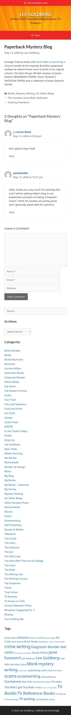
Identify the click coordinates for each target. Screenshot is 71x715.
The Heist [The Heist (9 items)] (56, 681)
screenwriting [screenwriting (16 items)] (28, 676)
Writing (8, 614)
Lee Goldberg (35, 14)
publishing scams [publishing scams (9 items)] (37, 670)
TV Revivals (10, 596)
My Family (10, 489)
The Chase (10, 538)
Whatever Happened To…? (19, 610)
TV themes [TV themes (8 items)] (61, 694)
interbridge (53, 710)
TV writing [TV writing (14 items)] (27, 699)
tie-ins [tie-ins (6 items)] (45, 688)
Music (7, 471)
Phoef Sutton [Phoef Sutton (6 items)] (23, 671)
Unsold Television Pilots (18, 605)
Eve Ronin (10, 386)
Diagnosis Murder (14, 377)
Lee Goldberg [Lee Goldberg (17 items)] (47, 657)
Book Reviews (12, 350)
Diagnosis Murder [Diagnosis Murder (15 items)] (45, 646)
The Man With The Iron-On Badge (23, 560)
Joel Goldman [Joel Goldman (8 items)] (28, 658)
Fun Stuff (9, 413)
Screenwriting (12, 520)
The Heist (9, 543)
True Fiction (11, 592)
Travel (7, 587)
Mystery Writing (25, 93)
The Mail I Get (12, 556)
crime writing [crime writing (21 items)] (17, 646)
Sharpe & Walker (14, 529)
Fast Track (10, 399)
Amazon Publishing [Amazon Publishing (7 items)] (38, 638)
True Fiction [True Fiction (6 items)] (52, 688)
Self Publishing (13, 525)
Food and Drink (13, 408)
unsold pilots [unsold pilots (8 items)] (41, 699)
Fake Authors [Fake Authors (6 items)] (19, 653)
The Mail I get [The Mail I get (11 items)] (13, 687)
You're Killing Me (14, 619)
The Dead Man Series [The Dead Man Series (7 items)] (41, 682)
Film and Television (15, 404)
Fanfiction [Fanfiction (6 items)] (27, 653)
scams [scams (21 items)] (10, 676)
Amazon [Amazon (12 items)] (23, 637)
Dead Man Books (14, 373)
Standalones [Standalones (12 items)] (12, 681)
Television (10, 534)
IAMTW (8, 426)
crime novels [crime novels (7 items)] (59, 641)
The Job (8, 551)
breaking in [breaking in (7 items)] (43, 641)
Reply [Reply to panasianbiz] (11, 212)
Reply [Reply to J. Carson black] (11, 156)
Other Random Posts (16, 502)
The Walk (9, 569)
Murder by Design (14, 467)
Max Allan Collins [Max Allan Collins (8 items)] (18, 664)
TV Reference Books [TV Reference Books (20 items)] (36, 693)
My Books (10, 480)
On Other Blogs (45, 93)
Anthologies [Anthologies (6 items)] (51, 638)
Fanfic (7, 395)
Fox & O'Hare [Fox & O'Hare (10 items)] (40, 652)
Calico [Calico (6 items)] (51, 642)
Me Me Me (10, 458)
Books (11, 93)
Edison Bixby (11, 381)
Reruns (8, 511)
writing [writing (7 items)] (52, 699)
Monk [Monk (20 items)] (32, 663)
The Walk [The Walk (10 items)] (28, 687)
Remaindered (12, 507)
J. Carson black (22, 132)
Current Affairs (12, 368)
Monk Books (11, 462)
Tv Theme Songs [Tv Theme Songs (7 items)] (11, 699)
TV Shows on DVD (14, 601)
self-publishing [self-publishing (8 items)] (48, 676)
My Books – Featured (16, 484)
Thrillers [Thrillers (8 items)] (38, 687)
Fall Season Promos (15, 390)
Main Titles (10, 449)
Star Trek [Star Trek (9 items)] (27, 681)
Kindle (8, 435)
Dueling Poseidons (19, 102)
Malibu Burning (13, 453)
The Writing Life (13, 574)
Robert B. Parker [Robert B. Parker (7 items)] (55, 670)
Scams (8, 516)
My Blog (9, 475)
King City (9, 440)
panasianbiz (20, 173)
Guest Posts (11, 422)
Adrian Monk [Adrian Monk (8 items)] (10, 637)
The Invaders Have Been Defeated (27, 97)
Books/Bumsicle (13, 359)
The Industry (11, 547)
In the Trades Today (15, 431)
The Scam (10, 565)
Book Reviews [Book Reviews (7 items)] (18, 641)
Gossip (8, 417)
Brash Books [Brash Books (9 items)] (31, 641)
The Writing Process (15, 578)
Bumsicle (9, 364)
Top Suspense (12, 583)
